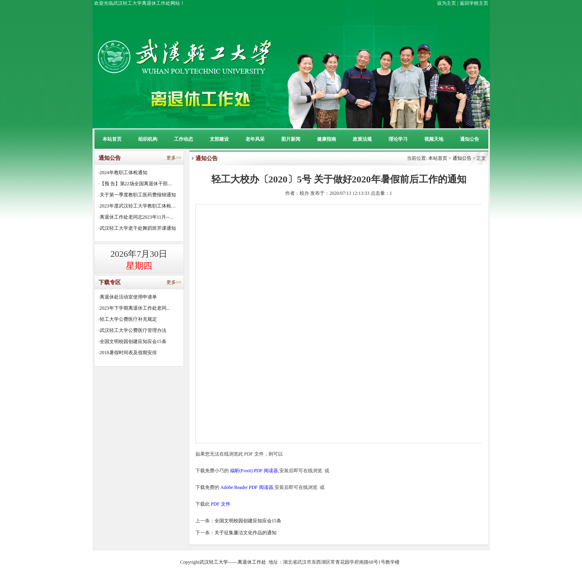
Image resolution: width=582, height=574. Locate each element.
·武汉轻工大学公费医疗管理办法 (132, 330)
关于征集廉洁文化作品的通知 (245, 532)
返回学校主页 (474, 3)
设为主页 (446, 3)
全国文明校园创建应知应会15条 (248, 521)
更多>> (174, 158)
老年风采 (255, 139)
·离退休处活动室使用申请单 (128, 297)
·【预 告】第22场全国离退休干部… (135, 183)
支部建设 (219, 139)
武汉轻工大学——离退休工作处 (232, 562)
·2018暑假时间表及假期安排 (128, 352)
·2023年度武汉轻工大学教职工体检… (137, 206)
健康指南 (326, 139)
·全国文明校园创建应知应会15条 (132, 341)
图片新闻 (290, 139)
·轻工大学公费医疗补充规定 (128, 319)
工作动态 (183, 139)
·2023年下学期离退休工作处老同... (134, 308)
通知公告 (469, 139)
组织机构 (147, 139)
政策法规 (362, 139)
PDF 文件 (220, 504)
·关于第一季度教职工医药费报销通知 (137, 195)
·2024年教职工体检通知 (123, 172)
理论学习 (398, 139)
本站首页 (112, 139)
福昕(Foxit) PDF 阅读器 (254, 470)
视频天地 (433, 139)
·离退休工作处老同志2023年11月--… (136, 217)
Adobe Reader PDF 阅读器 (246, 487)
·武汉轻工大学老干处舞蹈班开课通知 (137, 228)
